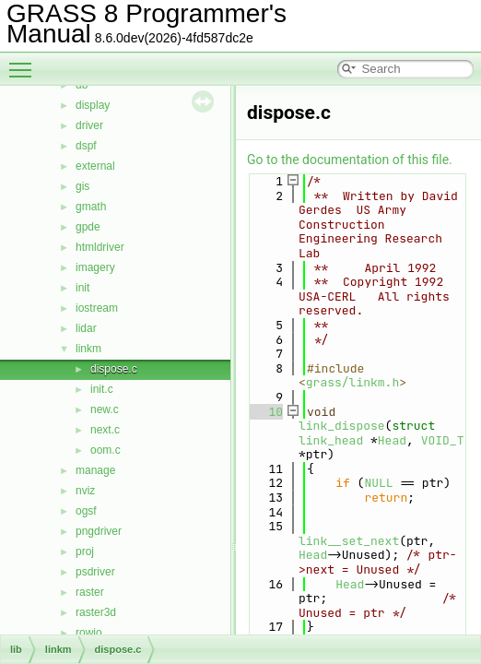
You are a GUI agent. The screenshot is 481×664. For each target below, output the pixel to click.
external (95, 166)
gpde (88, 226)
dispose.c (113, 368)
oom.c (105, 450)
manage (95, 470)
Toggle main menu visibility (25, 62)
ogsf (86, 510)
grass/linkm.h (352, 382)
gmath (91, 206)
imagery (95, 267)
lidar (86, 328)
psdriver (95, 571)
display (93, 105)
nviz (85, 490)
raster (90, 592)
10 (265, 412)
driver (89, 125)
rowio (89, 632)
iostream (97, 308)
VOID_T (442, 440)
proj (85, 551)
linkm (88, 348)
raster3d (96, 612)
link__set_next (349, 541)
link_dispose (342, 425)
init (82, 287)
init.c (101, 389)
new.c (104, 409)
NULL (378, 483)
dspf (86, 145)
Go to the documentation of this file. (349, 159)
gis (82, 186)
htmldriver (100, 247)
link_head (331, 440)
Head (392, 440)
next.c (105, 429)
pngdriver (99, 531)
